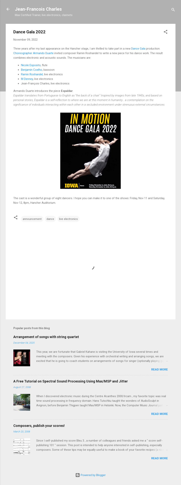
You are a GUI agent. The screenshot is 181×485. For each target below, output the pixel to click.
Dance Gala (138, 48)
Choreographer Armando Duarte (33, 53)
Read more (159, 369)
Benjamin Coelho (31, 69)
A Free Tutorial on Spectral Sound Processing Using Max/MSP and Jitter (70, 381)
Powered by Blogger (90, 475)
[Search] (173, 10)
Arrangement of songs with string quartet (46, 337)
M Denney (27, 79)
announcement (32, 219)
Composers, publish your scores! (39, 426)
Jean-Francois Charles (38, 9)
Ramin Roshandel (32, 74)
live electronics (68, 219)
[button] (165, 32)
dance (50, 219)
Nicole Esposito (31, 65)
